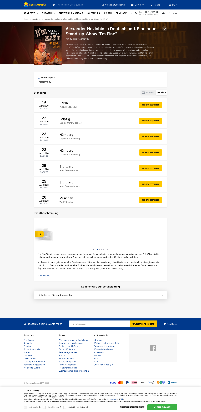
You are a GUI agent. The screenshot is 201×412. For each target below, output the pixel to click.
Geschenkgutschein (68, 352)
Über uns (98, 340)
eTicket (62, 355)
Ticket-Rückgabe (67, 349)
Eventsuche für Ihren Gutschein (74, 371)
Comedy (28, 355)
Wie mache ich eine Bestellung (73, 340)
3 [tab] (101, 249)
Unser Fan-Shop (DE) (104, 364)
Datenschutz (112, 399)
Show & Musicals (32, 349)
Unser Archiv (30, 358)
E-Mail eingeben (79, 324)
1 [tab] (97, 249)
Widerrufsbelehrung (103, 349)
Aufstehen (93, 13)
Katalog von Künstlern (34, 361)
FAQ (96, 358)
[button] (44, 275)
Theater (47, 13)
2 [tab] (99, 249)
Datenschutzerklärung (104, 346)
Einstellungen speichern (132, 407)
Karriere (97, 355)
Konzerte (29, 13)
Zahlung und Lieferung (69, 346)
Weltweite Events (32, 367)
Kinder (108, 13)
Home (26, 19)
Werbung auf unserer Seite (106, 343)
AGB (96, 361)
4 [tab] (103, 249)
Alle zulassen (162, 407)
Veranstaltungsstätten (34, 364)
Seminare (121, 13)
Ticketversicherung (68, 367)
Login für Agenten (67, 364)
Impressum (99, 352)
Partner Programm (68, 361)
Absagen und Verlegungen (71, 343)
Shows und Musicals (71, 13)
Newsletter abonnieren (143, 324)
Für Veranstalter (66, 358)
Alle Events (29, 340)
